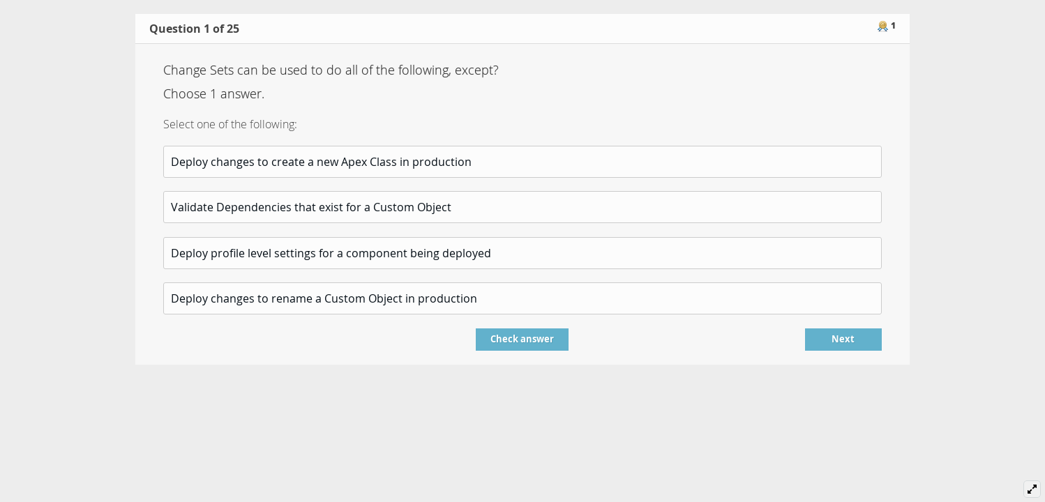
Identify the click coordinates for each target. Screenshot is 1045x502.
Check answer (522, 339)
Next (843, 339)
